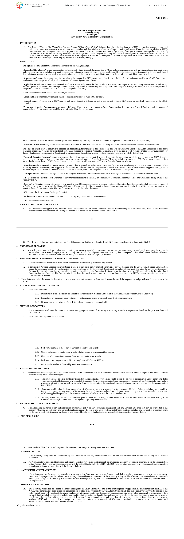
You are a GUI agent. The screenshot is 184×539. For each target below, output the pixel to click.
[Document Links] (157, 5)
